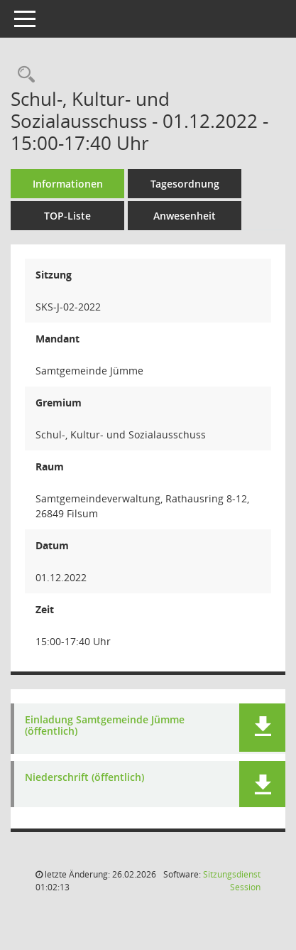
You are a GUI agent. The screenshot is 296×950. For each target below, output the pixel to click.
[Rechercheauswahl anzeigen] (23, 75)
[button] (262, 727)
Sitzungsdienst (232, 880)
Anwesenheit (184, 215)
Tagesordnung (184, 183)
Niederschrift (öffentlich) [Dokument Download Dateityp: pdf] (84, 778)
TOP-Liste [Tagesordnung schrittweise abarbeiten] (67, 215)
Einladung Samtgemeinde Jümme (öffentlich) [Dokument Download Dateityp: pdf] (105, 726)
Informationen (68, 183)
